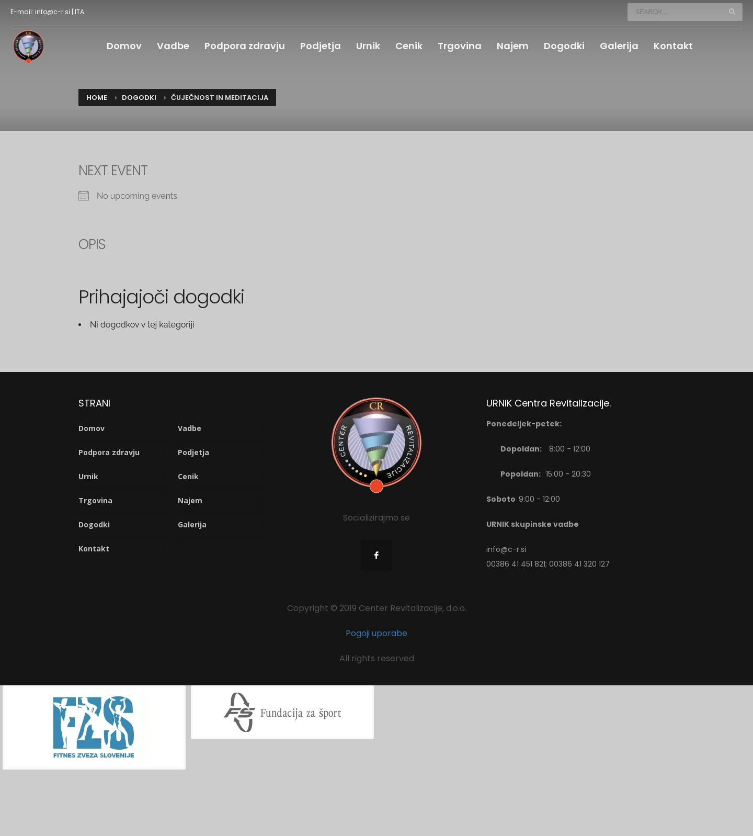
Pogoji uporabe (376, 633)
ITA (79, 11)
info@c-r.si (52, 11)
